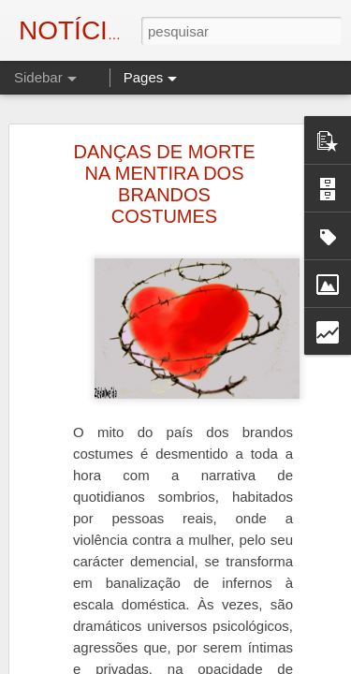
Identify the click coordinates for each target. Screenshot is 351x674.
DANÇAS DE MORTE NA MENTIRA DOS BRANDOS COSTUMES (164, 181)
